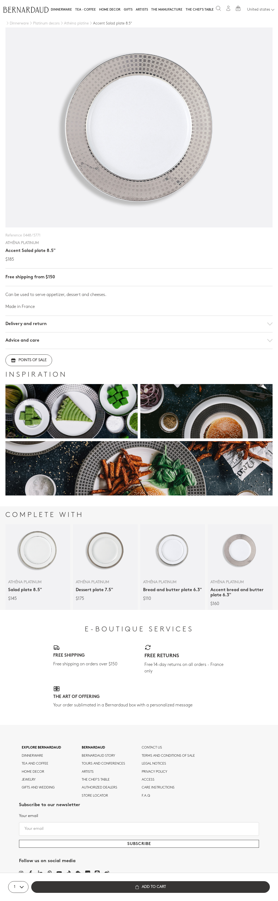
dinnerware (32, 755)
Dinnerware (61, 9)
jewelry (29, 779)
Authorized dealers (99, 787)
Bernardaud (93, 747)
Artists (142, 9)
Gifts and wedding (38, 787)
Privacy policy (154, 772)
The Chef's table (200, 9)
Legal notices (154, 763)
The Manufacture (166, 9)
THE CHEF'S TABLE (96, 779)
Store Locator (95, 795)
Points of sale (28, 360)
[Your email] (139, 829)
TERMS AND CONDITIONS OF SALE (168, 755)
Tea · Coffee (85, 9)
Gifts (128, 9)
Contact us (152, 747)
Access (148, 779)
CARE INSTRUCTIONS (158, 787)
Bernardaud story (98, 755)
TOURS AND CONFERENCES (103, 763)
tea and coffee (35, 763)
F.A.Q (146, 795)
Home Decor (110, 9)
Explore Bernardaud (41, 747)
